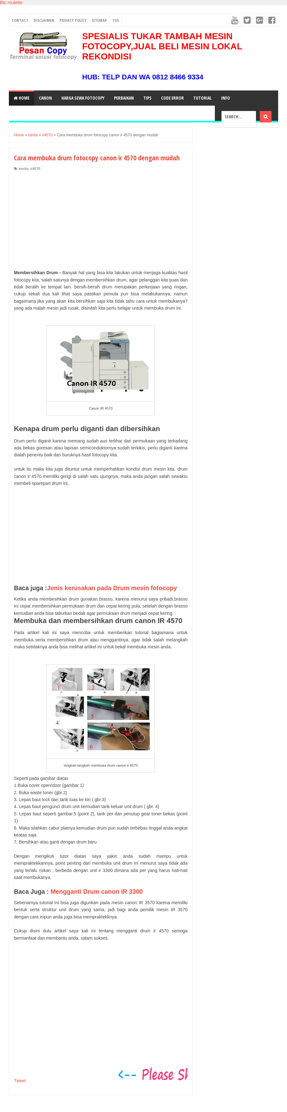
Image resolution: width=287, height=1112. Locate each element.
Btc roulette (11, 2)
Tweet (20, 1080)
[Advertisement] (101, 218)
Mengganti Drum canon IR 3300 (96, 891)
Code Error (172, 98)
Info (225, 98)
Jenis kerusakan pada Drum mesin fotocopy (112, 587)
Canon (45, 98)
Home (21, 98)
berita (23, 168)
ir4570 (35, 168)
